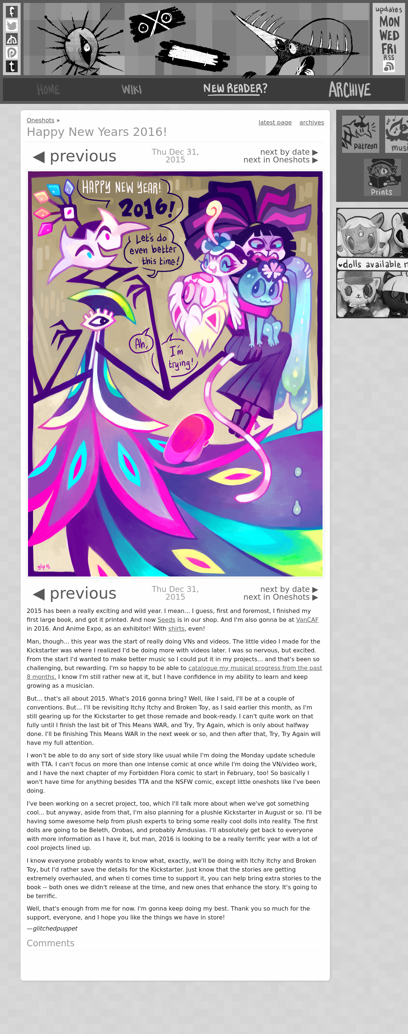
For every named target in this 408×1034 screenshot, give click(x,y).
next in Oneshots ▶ (280, 160)
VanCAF (307, 619)
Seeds (166, 619)
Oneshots (40, 120)
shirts (176, 628)
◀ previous (74, 156)
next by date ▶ (289, 152)
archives (311, 122)
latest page (275, 122)
